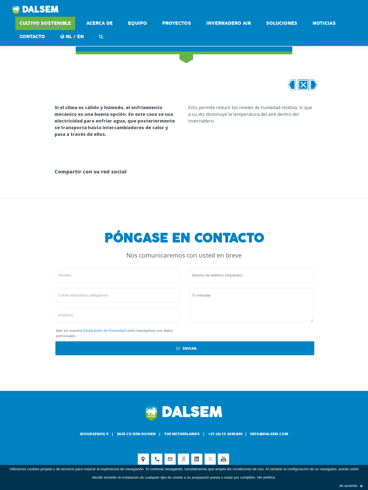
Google (183, 459)
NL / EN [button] (72, 36)
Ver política (266, 477)
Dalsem (35, 9)
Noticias (324, 23)
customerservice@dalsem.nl (170, 459)
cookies (33, 469)
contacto (32, 36)
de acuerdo (350, 486)
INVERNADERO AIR (228, 23)
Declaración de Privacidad (104, 330)
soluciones (281, 23)
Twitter (210, 459)
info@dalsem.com (269, 433)
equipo (137, 23)
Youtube (223, 459)
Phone (156, 459)
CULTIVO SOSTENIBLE (45, 23)
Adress (143, 459)
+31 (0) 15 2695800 (225, 433)
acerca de (99, 23)
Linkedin (196, 459)
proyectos (176, 23)
